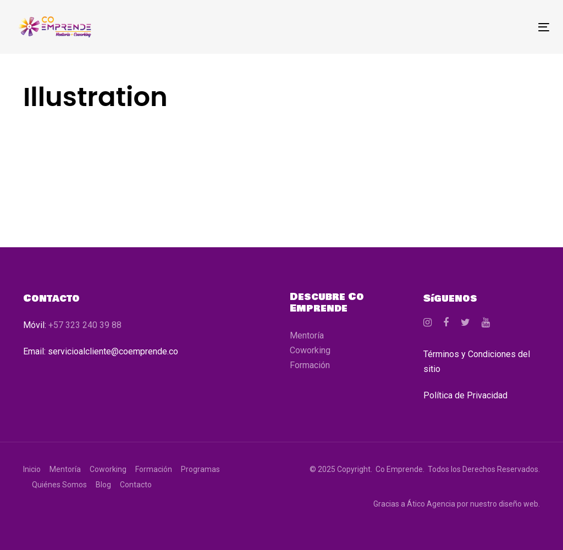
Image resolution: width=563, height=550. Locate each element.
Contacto (136, 484)
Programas (200, 469)
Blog (103, 484)
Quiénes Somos (59, 484)
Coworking (310, 350)
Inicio (32, 469)
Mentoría (307, 335)
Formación (310, 365)
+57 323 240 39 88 (85, 325)
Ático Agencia (431, 503)
